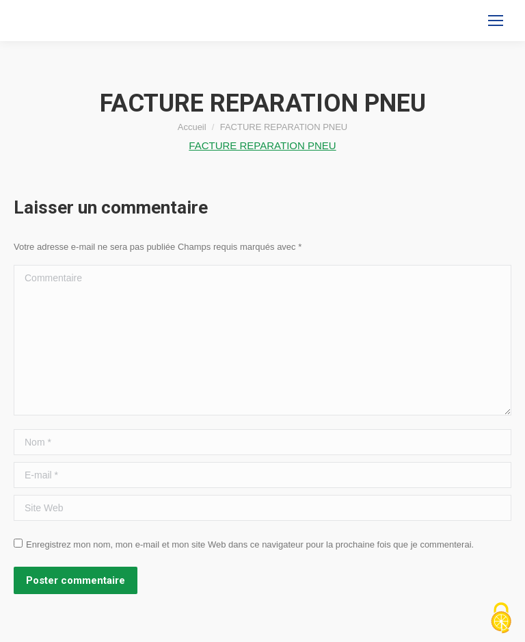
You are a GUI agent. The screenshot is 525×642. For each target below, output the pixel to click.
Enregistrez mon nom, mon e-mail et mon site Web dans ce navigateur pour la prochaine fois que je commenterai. (250, 544)
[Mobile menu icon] (495, 20)
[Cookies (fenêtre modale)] (501, 618)
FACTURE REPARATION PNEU (262, 145)
